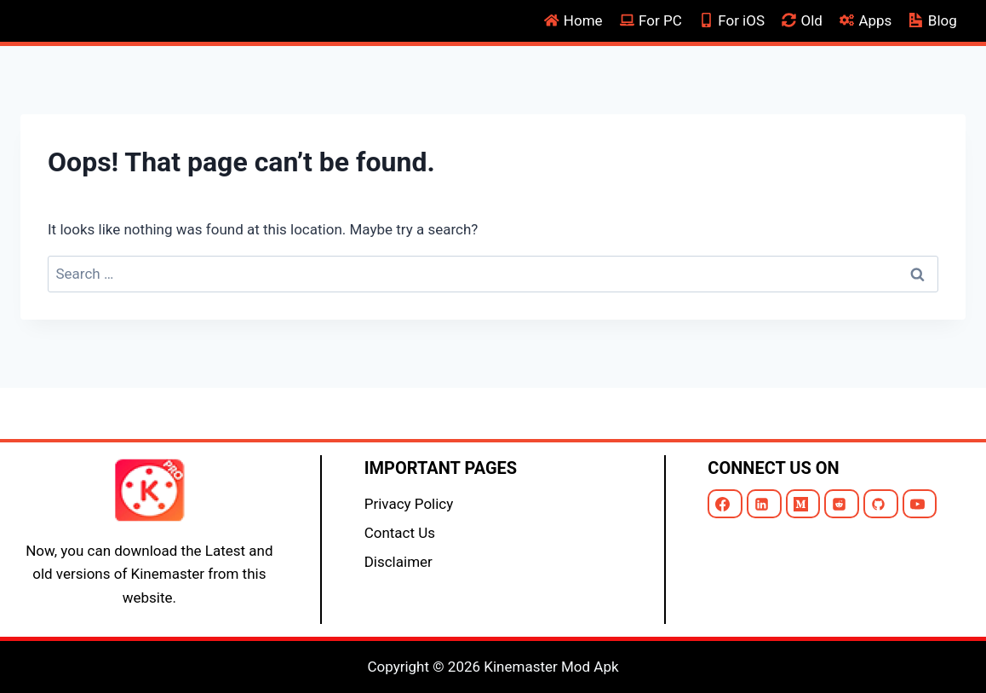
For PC (651, 20)
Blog (933, 20)
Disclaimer (398, 561)
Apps (865, 20)
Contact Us (399, 532)
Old (802, 20)
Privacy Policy (409, 503)
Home (573, 20)
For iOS (732, 20)
